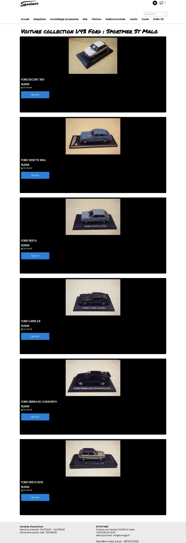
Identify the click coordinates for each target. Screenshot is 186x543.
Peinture (96, 19)
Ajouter (35, 94)
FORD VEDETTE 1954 (33, 160)
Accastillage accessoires (64, 19)
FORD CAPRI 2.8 (30, 321)
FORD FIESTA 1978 (32, 482)
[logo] (39, 5)
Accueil (25, 19)
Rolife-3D (158, 19)
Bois (85, 19)
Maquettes (39, 19)
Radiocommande (115, 19)
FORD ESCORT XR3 (32, 79)
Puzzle (145, 19)
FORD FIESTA (29, 240)
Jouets (133, 19)
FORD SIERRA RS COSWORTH (39, 402)
